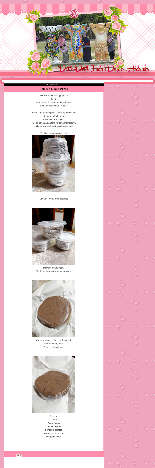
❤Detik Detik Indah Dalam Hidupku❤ (20, 11)
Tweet (9, 455)
